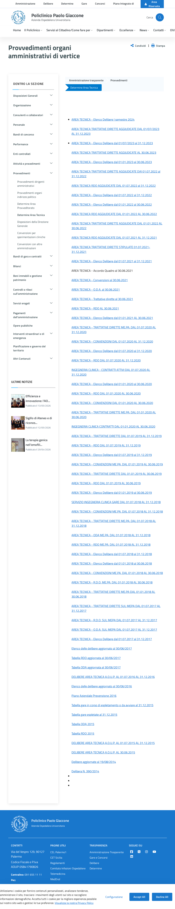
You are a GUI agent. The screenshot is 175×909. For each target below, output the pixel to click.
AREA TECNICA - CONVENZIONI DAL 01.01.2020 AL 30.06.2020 (112, 403)
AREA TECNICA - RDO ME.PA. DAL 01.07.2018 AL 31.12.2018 (110, 544)
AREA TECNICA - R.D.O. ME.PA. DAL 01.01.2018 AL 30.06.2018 (111, 582)
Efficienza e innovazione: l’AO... (41, 401)
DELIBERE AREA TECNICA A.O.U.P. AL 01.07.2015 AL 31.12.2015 (113, 743)
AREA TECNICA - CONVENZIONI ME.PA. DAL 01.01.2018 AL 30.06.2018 (117, 573)
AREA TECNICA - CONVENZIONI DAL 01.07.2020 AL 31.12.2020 (112, 341)
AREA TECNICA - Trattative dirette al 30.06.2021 (102, 299)
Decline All (162, 897)
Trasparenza (98, 845)
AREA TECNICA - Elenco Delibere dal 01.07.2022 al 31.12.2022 (111, 195)
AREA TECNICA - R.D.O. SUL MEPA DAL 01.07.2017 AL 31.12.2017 (114, 620)
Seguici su (135, 845)
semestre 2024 (125, 119)
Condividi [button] (139, 46)
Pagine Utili (58, 845)
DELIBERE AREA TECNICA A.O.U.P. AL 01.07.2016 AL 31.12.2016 (113, 677)
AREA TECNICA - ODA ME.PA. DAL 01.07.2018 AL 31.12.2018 (110, 535)
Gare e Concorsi (99, 858)
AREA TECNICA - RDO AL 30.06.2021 (95, 308)
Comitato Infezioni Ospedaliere (68, 868)
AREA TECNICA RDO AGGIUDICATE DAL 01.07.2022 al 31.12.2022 (113, 185)
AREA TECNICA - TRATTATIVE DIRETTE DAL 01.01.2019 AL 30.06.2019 (116, 473)
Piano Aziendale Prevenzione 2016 (93, 695)
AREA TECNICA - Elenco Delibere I (93, 119)
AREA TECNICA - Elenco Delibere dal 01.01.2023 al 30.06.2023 (111, 162)
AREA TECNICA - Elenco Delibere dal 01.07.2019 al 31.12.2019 (111, 455)
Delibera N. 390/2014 (85, 771)
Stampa (158, 46)
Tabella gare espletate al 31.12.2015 (94, 714)
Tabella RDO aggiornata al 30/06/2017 (96, 658)
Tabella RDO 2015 (82, 733)
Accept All (139, 897)
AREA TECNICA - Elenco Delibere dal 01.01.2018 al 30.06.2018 (111, 563)
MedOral (55, 879)
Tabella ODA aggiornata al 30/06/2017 (96, 667)
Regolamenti (57, 863)
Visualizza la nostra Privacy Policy (74, 903)
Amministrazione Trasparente (107, 852)
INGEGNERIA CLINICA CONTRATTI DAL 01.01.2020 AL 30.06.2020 (113, 426)
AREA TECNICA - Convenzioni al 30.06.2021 (99, 280)
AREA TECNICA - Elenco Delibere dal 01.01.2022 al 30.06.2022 (111, 204)
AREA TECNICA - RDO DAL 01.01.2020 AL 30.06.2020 (106, 393)
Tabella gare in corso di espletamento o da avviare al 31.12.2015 (112, 705)
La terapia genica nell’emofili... (41, 445)
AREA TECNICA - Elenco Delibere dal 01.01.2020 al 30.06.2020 (111, 384)
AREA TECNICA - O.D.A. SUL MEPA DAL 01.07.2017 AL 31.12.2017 (114, 629)
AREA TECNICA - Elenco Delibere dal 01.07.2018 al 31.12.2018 (111, 554)
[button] (34, 30)
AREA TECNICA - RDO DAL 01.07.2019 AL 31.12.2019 (106, 445)
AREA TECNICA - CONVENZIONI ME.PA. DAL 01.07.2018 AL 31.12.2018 (117, 511)
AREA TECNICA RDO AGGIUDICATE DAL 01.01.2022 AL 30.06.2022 (114, 214)
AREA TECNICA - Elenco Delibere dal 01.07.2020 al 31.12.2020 (111, 351)
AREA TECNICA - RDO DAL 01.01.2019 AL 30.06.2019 (106, 483)
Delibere (94, 863)
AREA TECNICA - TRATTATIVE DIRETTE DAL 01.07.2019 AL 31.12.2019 (116, 436)
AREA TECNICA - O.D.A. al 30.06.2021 (95, 289)
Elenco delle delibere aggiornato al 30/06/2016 (101, 686)
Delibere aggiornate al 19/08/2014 (93, 762)
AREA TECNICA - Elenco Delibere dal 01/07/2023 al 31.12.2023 (112, 143)
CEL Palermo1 (58, 852)
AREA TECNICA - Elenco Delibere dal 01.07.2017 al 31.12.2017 (111, 639)
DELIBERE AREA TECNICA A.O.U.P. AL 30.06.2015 (103, 752)
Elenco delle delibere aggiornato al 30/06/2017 (101, 648)
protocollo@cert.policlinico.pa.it (28, 882)
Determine (96, 868)
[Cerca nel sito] (160, 17)
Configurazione (114, 897)
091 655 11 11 (26, 875)
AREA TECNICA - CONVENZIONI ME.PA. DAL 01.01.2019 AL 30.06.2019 (117, 464)
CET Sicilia (56, 858)
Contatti (16, 845)
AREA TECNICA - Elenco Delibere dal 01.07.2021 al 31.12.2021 (111, 261)
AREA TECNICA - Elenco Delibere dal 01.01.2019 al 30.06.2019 (111, 492)
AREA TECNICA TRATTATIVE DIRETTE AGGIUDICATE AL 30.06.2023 (113, 152)
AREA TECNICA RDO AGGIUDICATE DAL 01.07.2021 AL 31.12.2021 (114, 237)
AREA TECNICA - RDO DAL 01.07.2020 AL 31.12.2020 (106, 360)
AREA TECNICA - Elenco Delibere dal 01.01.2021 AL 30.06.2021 (112, 318)
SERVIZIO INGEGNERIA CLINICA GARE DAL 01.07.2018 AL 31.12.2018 (116, 502)
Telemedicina (57, 874)
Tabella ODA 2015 (82, 724)
